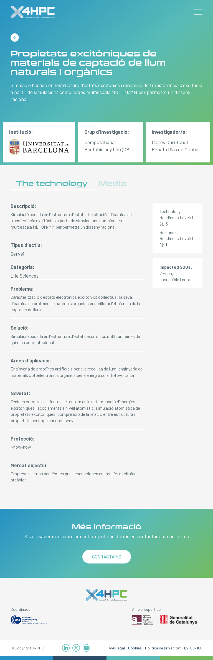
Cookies (135, 648)
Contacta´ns (106, 556)
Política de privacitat (163, 648)
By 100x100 (193, 648)
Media (112, 183)
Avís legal (117, 648)
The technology (52, 183)
